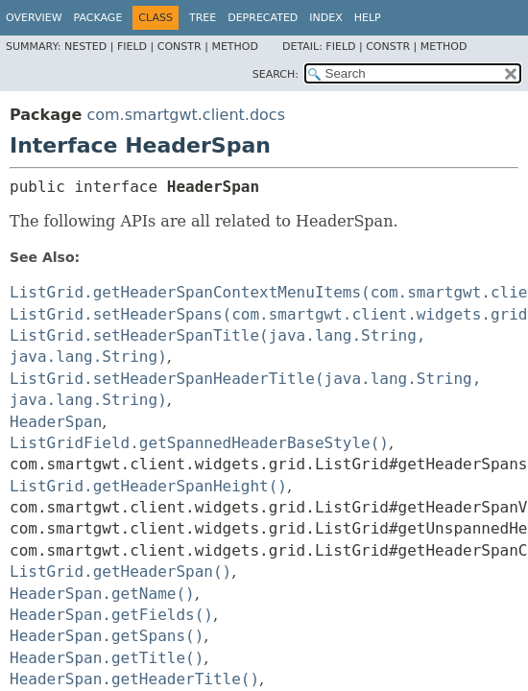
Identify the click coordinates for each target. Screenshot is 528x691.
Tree (202, 18)
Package (98, 18)
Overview (34, 18)
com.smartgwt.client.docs (185, 115)
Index (325, 18)
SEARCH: (275, 74)
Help (367, 18)
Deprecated (263, 18)
